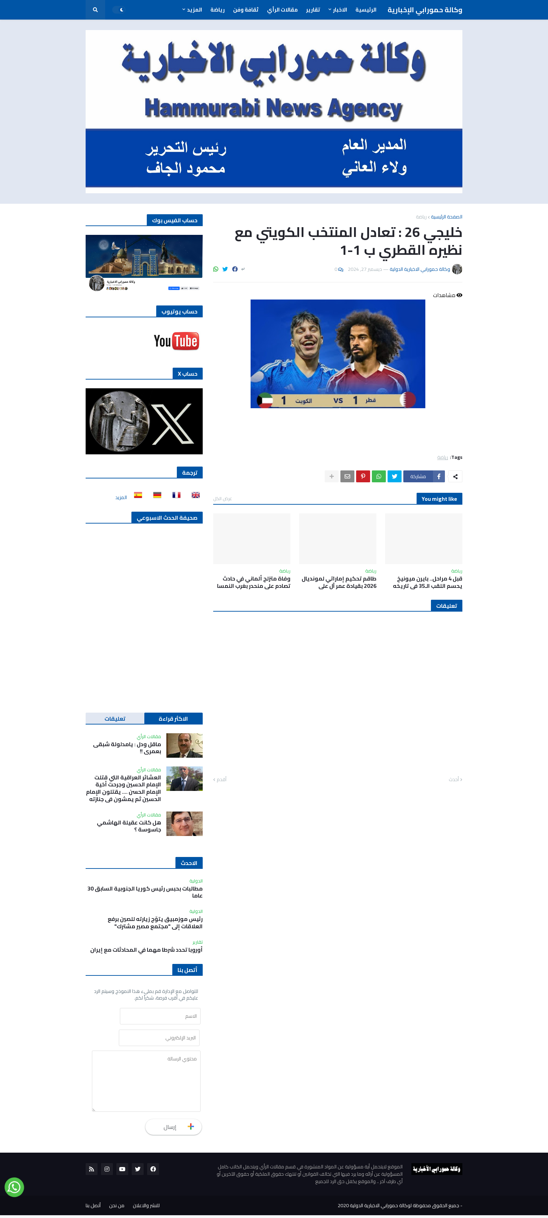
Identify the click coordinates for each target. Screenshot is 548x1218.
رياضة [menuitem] (217, 10)
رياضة (421, 216)
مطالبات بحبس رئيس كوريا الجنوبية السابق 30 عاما (145, 892)
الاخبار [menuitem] (340, 10)
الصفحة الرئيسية (446, 216)
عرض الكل (222, 498)
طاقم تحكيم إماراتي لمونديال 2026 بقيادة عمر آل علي (339, 582)
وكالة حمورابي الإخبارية (425, 9)
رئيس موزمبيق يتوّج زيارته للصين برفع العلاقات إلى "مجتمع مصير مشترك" (155, 922)
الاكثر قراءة (173, 718)
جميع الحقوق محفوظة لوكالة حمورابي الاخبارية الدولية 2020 (398, 1208)
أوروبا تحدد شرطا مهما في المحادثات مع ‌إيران (146, 949)
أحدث (454, 779)
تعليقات (114, 718)
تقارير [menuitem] (313, 10)
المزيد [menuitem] (194, 10)
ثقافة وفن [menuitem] (246, 10)
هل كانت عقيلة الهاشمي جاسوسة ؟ (129, 826)
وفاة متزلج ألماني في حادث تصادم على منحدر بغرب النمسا (253, 582)
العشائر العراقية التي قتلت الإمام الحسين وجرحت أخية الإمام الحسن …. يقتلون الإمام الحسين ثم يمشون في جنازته (123, 788)
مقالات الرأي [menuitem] (282, 10)
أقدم (221, 779)
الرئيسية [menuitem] (365, 10)
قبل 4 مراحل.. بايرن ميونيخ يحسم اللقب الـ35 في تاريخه (427, 582)
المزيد (121, 497)
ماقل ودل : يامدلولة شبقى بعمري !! (127, 748)
